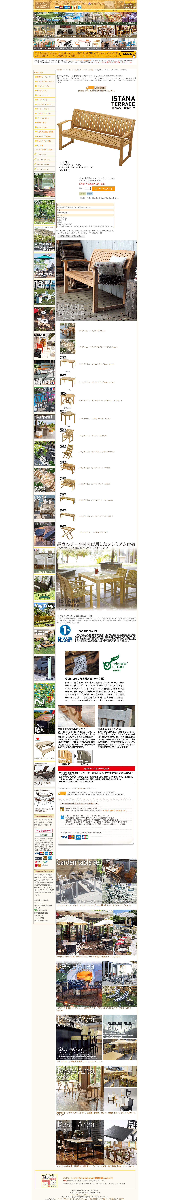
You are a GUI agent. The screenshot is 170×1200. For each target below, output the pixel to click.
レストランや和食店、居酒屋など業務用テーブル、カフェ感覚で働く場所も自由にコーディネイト (95, 1166)
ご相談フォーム (40, 154)
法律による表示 (100, 11)
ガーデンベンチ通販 (87, 70)
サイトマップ (40, 11)
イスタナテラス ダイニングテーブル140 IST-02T (96, 382)
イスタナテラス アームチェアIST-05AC (93, 436)
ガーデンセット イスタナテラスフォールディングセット (98, 347)
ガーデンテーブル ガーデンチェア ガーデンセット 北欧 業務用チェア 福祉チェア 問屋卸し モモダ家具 (89, 1199)
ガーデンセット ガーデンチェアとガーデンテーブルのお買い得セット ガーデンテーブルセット (94, 905)
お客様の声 (55, 11)
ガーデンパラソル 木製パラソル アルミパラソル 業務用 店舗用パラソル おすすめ (88, 957)
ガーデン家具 (73, 70)
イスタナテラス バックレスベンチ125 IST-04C (96, 516)
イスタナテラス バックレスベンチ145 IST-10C (96, 500)
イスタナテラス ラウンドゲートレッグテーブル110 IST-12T (100, 400)
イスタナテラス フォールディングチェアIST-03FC (97, 452)
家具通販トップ (61, 70)
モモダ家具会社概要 (41, 164)
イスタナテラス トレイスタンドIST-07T (93, 532)
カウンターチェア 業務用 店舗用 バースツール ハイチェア (79, 1061)
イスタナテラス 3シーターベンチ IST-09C (94, 468)
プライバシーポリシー (85, 11)
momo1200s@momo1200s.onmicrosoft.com (85, 1195)
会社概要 (114, 11)
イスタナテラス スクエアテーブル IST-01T (94, 418)
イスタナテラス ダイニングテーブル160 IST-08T (96, 364)
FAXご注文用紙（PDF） (43, 159)
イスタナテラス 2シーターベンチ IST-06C (94, 484)
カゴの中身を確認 (129, 11)
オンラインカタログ (41, 169)
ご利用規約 (70, 11)
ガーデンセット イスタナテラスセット (92, 331)
